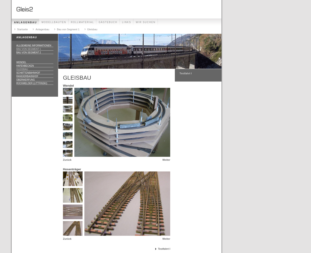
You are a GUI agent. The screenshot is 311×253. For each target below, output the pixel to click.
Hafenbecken (25, 66)
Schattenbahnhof (28, 73)
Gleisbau (92, 29)
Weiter (166, 159)
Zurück (67, 159)
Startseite (22, 29)
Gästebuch (108, 22)
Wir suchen (145, 22)
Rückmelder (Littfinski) (31, 83)
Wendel (21, 62)
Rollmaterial (82, 22)
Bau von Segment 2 (28, 52)
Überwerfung (25, 80)
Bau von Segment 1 (68, 29)
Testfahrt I (164, 248)
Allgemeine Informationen (33, 45)
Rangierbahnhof (27, 76)
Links (126, 22)
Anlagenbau (25, 22)
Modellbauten (53, 22)
